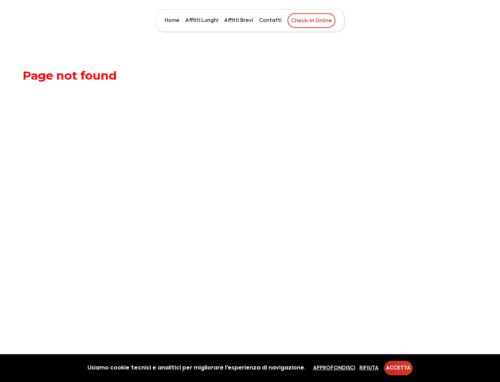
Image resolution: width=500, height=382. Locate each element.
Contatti (270, 20)
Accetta (398, 368)
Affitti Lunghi (201, 20)
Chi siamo (447, 20)
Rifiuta (368, 368)
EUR (471, 20)
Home (172, 20)
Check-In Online (311, 20)
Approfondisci (334, 368)
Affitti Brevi (238, 20)
